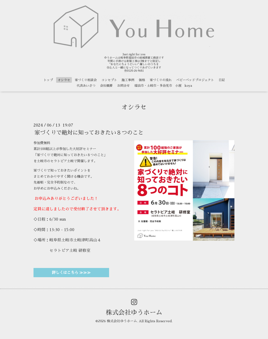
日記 (222, 80)
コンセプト (109, 80)
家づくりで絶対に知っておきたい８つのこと (89, 132)
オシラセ (64, 80)
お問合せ (123, 85)
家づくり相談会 (86, 80)
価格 (142, 80)
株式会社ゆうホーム (134, 312)
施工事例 (128, 80)
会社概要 (106, 85)
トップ (48, 80)
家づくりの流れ (161, 80)
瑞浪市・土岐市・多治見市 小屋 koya (163, 85)
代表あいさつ (86, 85)
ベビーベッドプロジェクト (195, 80)
